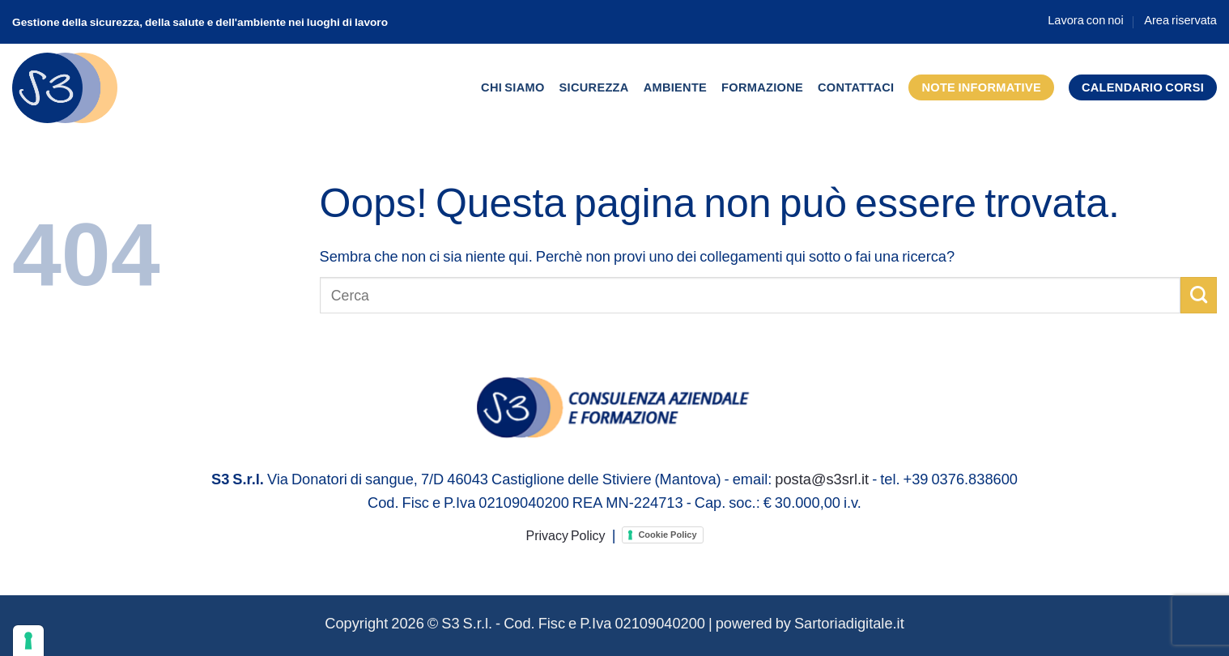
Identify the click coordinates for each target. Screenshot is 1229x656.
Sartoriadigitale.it (849, 623)
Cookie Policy (667, 534)
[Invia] (1198, 295)
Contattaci (856, 87)
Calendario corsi (1143, 87)
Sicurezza (594, 87)
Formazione (762, 87)
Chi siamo (513, 87)
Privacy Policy (565, 535)
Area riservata (1180, 20)
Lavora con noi (1086, 20)
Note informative (981, 87)
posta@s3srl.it (822, 479)
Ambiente (675, 87)
